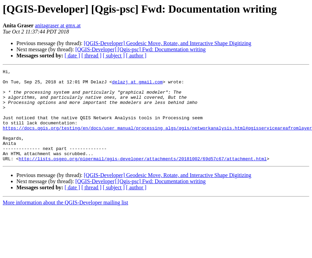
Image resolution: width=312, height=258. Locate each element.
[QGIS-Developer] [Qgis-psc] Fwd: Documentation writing (140, 49)
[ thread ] (91, 55)
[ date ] (72, 55)
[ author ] (136, 55)
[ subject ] (114, 55)
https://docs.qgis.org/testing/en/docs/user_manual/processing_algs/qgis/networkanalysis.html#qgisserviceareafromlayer (157, 140)
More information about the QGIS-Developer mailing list (65, 221)
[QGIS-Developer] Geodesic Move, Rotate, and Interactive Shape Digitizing (167, 43)
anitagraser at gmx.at (58, 25)
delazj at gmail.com (137, 85)
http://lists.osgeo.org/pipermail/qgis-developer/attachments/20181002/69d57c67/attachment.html (143, 177)
